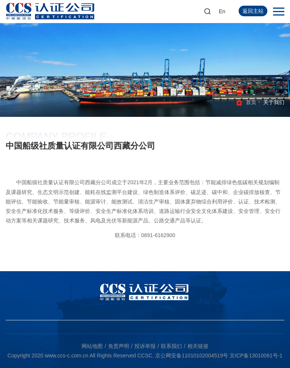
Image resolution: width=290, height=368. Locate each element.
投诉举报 (145, 346)
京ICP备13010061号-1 (256, 355)
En (222, 11)
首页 (251, 102)
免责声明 (118, 346)
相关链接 (197, 346)
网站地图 (92, 346)
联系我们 (171, 346)
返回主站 (253, 11)
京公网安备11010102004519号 (191, 355)
